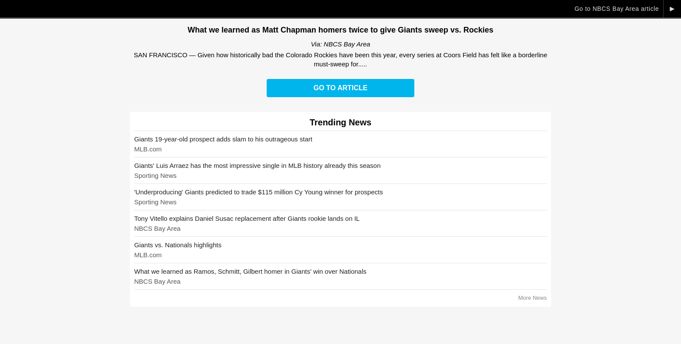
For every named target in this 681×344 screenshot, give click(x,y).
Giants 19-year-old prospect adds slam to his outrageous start (223, 139)
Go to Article (340, 88)
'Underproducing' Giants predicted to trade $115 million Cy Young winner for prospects (258, 192)
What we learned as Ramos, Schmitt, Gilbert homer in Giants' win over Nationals (250, 271)
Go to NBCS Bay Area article (617, 8)
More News (532, 298)
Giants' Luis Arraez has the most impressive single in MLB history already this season (257, 165)
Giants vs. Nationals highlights (177, 245)
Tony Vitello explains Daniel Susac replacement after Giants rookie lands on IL (247, 218)
